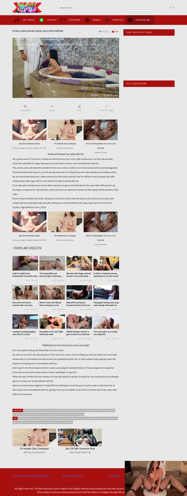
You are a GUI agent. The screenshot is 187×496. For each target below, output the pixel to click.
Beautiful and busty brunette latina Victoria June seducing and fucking (78, 305)
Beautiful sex (25, 422)
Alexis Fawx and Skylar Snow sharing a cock (50, 303)
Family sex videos (71, 410)
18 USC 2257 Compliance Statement (31, 475)
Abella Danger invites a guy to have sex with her (78, 332)
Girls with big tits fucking (29, 414)
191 (116, 31)
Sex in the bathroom (91, 418)
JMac (45, 414)
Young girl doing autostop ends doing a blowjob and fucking (106, 305)
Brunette (64, 418)
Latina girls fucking (74, 414)
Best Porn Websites (73, 475)
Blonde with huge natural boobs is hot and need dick (78, 276)
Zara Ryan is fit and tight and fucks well (51, 332)
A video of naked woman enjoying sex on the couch (106, 274)
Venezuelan (38, 422)
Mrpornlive (114, 475)
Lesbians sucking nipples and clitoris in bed (24, 332)
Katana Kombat (56, 414)
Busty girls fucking (28, 418)
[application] (65, 68)
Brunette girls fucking (34, 410)
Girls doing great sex (48, 418)
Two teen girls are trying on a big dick (105, 332)
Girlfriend (75, 418)
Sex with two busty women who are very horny (22, 305)
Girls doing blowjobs (91, 410)
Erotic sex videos (54, 410)
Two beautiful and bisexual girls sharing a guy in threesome (50, 276)
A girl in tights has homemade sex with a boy (24, 274)
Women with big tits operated (59, 422)
